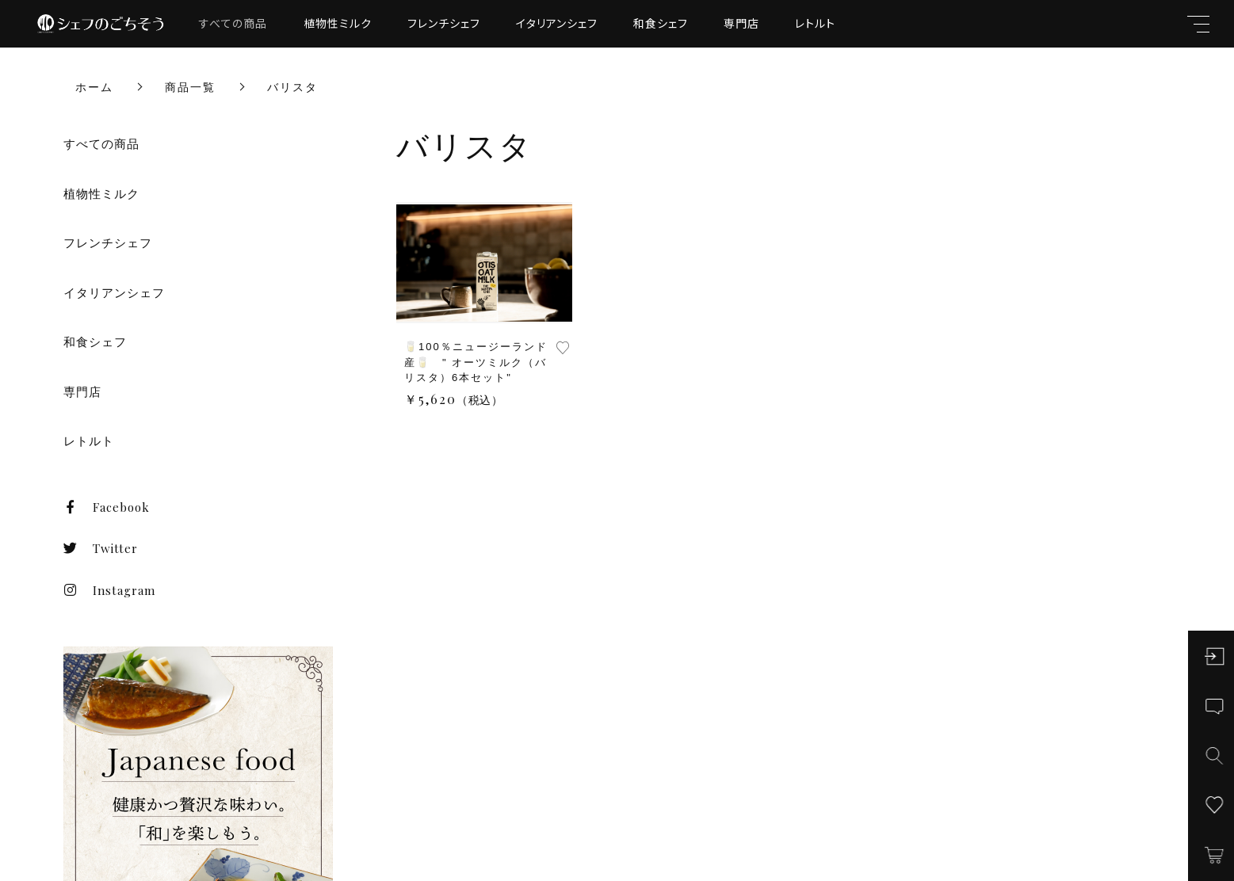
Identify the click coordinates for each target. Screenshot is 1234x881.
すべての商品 (233, 23)
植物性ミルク (338, 23)
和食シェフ (660, 23)
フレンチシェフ (443, 23)
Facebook (106, 507)
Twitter (100, 548)
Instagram (109, 590)
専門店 (741, 23)
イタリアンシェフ (557, 23)
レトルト (815, 23)
